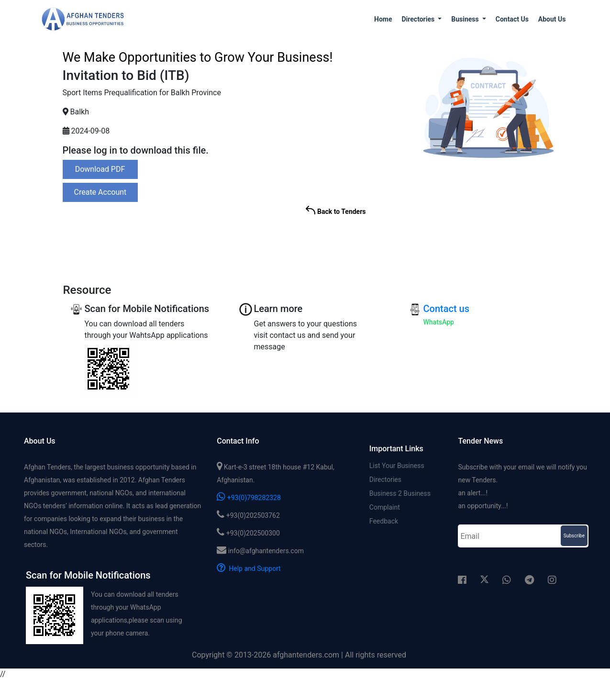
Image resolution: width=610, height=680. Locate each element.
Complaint (384, 507)
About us (552, 19)
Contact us (512, 19)
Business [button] (465, 19)
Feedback (383, 521)
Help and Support (248, 568)
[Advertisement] (487, 240)
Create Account (100, 192)
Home (383, 19)
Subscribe (574, 535)
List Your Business (396, 465)
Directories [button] (418, 19)
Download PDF (100, 169)
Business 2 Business (400, 493)
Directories (385, 479)
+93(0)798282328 (249, 498)
